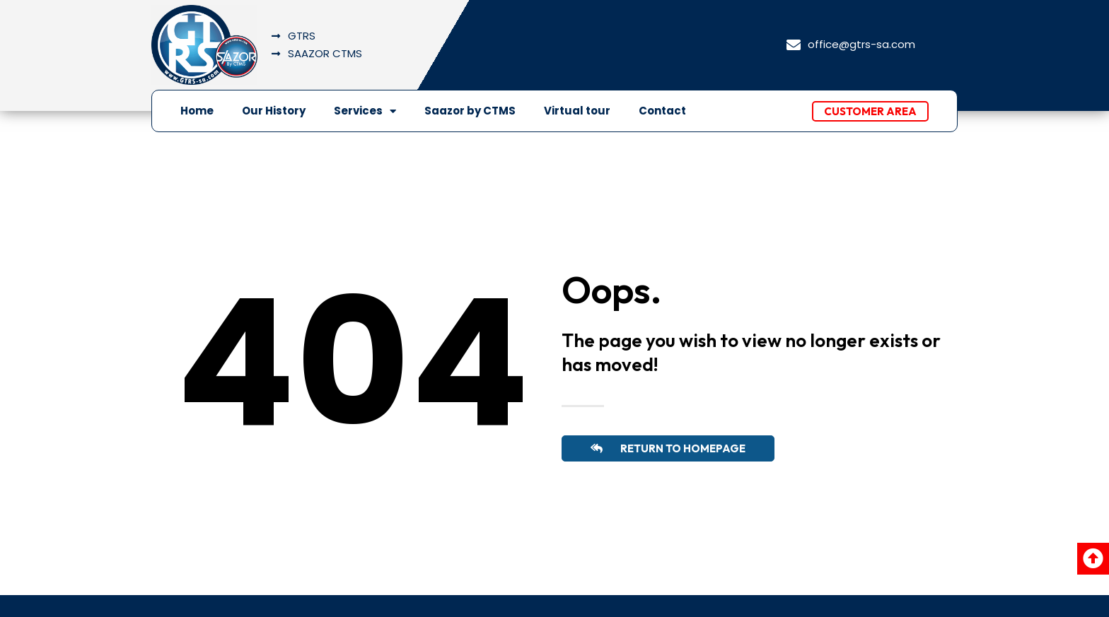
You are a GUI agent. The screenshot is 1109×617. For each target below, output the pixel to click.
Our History (274, 110)
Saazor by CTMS (470, 110)
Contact (662, 110)
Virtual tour (577, 110)
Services (365, 111)
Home (197, 110)
